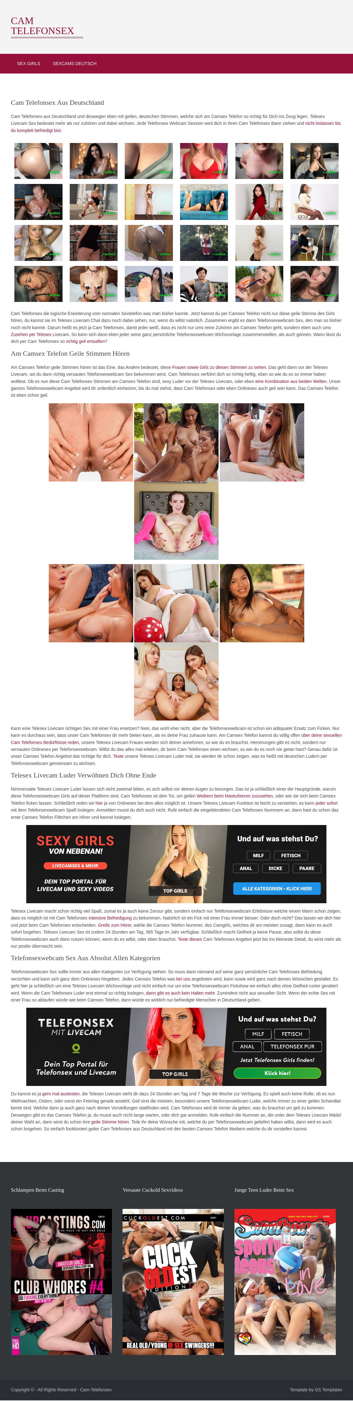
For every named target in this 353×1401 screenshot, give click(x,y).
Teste (116, 755)
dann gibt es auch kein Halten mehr (148, 992)
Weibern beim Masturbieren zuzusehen (233, 795)
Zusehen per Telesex (29, 334)
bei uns (160, 978)
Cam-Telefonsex (93, 1391)
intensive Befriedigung (108, 917)
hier (97, 802)
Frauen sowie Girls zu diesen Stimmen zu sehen (217, 366)
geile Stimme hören (108, 1121)
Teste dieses (188, 938)
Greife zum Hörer (112, 924)
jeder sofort (324, 802)
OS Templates (330, 1391)
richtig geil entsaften (83, 341)
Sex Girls (26, 62)
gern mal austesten (59, 1093)
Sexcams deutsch (72, 62)
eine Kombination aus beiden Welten (272, 381)
